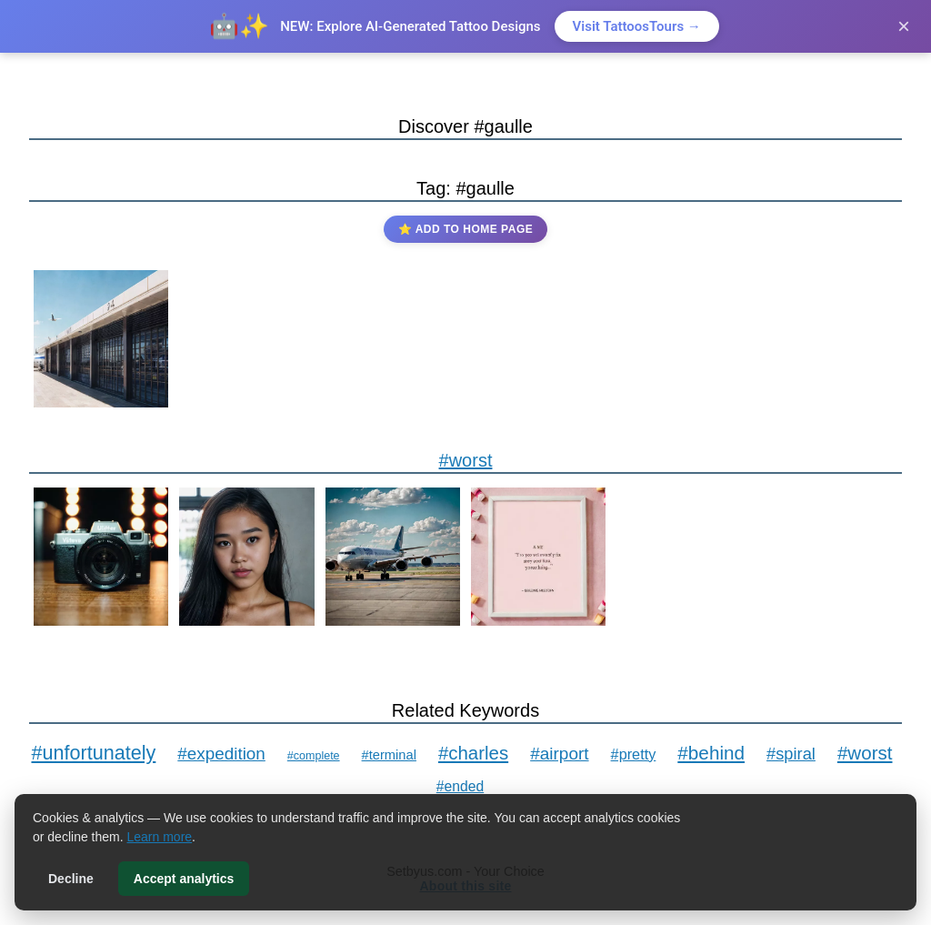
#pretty (633, 754)
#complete (313, 755)
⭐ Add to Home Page (465, 229)
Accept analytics (184, 878)
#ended (460, 786)
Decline (71, 878)
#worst (466, 460)
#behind (711, 752)
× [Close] (903, 26)
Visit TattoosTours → (637, 26)
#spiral (791, 753)
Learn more (160, 836)
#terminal (389, 755)
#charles (473, 752)
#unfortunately (93, 752)
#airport (559, 753)
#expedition (221, 753)
